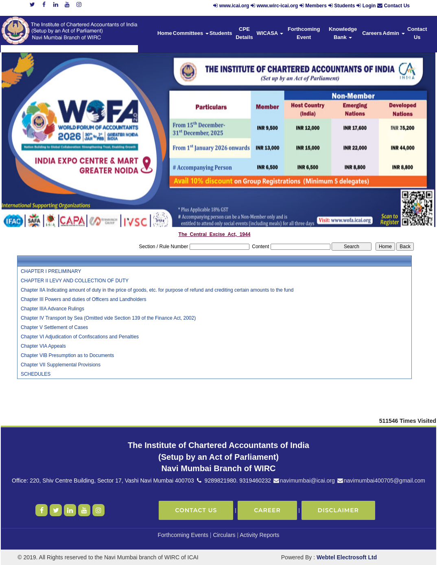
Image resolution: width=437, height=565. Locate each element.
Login (369, 6)
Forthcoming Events (182, 535)
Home (164, 33)
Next (396, 134)
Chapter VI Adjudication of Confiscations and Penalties (80, 337)
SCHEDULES (35, 374)
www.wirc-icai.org (278, 6)
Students (344, 6)
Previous (36, 134)
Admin (394, 33)
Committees (191, 33)
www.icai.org (234, 6)
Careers (372, 33)
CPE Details (244, 33)
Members (316, 6)
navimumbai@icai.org (304, 480)
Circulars (224, 535)
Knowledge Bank (343, 33)
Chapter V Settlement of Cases (54, 327)
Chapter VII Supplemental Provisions (61, 365)
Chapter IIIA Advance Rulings (52, 309)
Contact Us (397, 6)
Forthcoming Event (304, 33)
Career (267, 510)
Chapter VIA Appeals (43, 346)
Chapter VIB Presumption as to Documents (67, 355)
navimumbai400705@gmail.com (380, 480)
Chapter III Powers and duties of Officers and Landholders (83, 299)
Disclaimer (338, 510)
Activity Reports (259, 535)
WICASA (270, 33)
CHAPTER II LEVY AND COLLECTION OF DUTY (75, 281)
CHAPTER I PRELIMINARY (51, 271)
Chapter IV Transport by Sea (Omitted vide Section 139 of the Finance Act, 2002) (108, 318)
